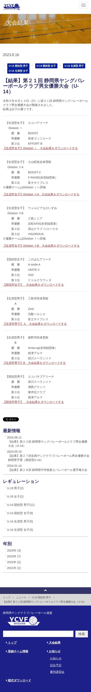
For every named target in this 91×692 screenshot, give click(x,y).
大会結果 (54, 642)
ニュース (21, 597)
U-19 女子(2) (15, 496)
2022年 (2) (14, 562)
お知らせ (54, 651)
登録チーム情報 (17, 651)
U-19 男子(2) (15, 488)
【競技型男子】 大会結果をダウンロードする (33, 402)
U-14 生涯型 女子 (18, 70)
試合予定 (56, 665)
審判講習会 (57, 672)
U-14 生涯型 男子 (74, 65)
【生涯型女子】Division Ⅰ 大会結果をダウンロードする (40, 148)
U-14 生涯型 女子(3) (20, 529)
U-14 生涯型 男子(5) (20, 521)
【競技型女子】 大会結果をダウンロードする (33, 284)
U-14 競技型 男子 (18, 65)
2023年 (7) (14, 556)
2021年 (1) (14, 568)
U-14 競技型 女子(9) (20, 513)
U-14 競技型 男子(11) (21, 504)
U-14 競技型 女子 (46, 65)
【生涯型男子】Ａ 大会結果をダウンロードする (35, 323)
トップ (6, 597)
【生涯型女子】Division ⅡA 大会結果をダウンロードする (41, 194)
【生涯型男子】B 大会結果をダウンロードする (34, 362)
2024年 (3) (14, 550)
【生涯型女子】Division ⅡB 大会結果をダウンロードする (41, 245)
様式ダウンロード (18, 680)
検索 (81, 634)
